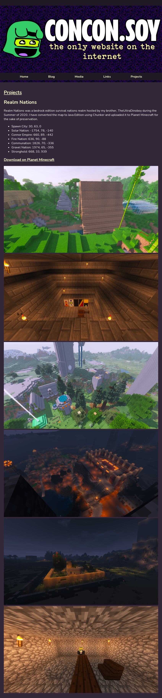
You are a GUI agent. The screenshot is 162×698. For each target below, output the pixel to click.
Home (24, 77)
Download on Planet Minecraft (29, 159)
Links (107, 77)
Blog (51, 77)
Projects (136, 77)
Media (79, 77)
